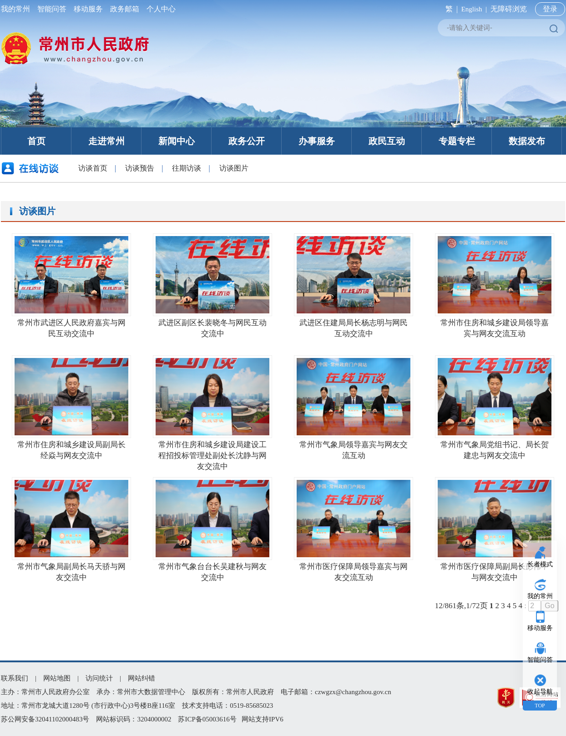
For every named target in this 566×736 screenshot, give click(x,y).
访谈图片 (233, 168)
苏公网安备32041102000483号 (45, 719)
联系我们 (14, 678)
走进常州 (106, 141)
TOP (540, 705)
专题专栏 (457, 141)
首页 (36, 141)
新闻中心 (176, 141)
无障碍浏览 (509, 9)
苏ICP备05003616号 (207, 719)
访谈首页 (92, 168)
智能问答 (52, 9)
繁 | (450, 9)
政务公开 (246, 141)
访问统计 (99, 678)
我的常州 (17, 9)
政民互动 (387, 141)
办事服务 (316, 141)
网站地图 (57, 678)
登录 (550, 9)
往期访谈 (186, 168)
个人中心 (159, 9)
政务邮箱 (124, 9)
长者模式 (540, 564)
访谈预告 (139, 168)
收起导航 (540, 691)
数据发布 (527, 141)
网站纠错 (141, 678)
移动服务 (88, 9)
